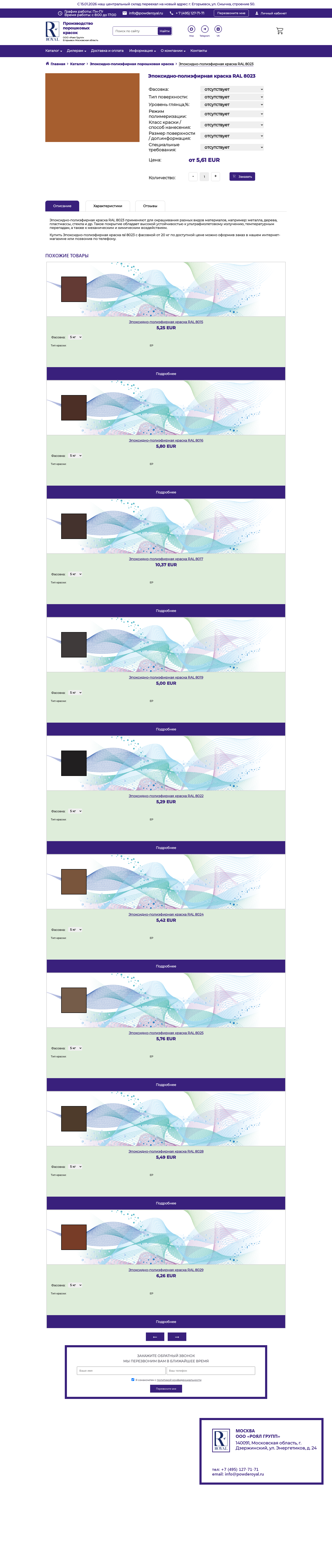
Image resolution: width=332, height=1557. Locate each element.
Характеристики (107, 206)
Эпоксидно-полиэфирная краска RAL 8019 (166, 677)
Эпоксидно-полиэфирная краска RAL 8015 (166, 322)
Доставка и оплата (107, 51)
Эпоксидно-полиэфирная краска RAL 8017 (166, 559)
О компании (173, 51)
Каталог (53, 51)
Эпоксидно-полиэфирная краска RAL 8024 (166, 914)
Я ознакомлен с (166, 1380)
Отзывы (150, 206)
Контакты (198, 51)
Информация (142, 51)
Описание (62, 206)
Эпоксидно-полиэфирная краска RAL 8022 (166, 796)
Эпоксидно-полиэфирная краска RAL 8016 (166, 440)
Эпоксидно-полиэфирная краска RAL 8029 (166, 1270)
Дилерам (76, 51)
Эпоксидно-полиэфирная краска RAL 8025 (166, 1033)
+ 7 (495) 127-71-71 (190, 13)
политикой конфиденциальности (179, 1380)
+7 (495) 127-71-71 (240, 1469)
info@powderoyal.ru (146, 13)
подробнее (166, 374)
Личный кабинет (274, 13)
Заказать (242, 176)
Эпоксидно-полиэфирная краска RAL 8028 (166, 1151)
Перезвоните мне (231, 13)
